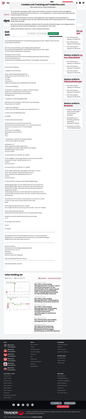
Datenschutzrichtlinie (43, 29)
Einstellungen (32, 33)
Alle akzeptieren (53, 33)
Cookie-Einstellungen (29, 26)
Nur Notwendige (42, 33)
